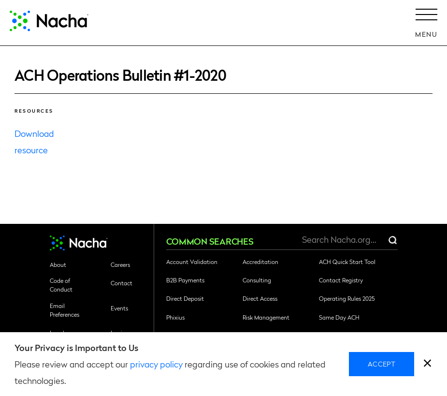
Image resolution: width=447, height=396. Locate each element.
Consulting (257, 280)
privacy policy (156, 363)
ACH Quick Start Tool (347, 261)
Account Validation (191, 261)
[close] (427, 364)
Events (119, 308)
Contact (121, 283)
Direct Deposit (185, 298)
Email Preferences (64, 310)
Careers (120, 264)
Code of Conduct (61, 285)
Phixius (175, 317)
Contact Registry (341, 280)
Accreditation (260, 261)
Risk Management (266, 317)
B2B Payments (185, 280)
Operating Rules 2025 (347, 298)
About (58, 264)
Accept (381, 363)
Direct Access (260, 298)
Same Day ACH (339, 317)
